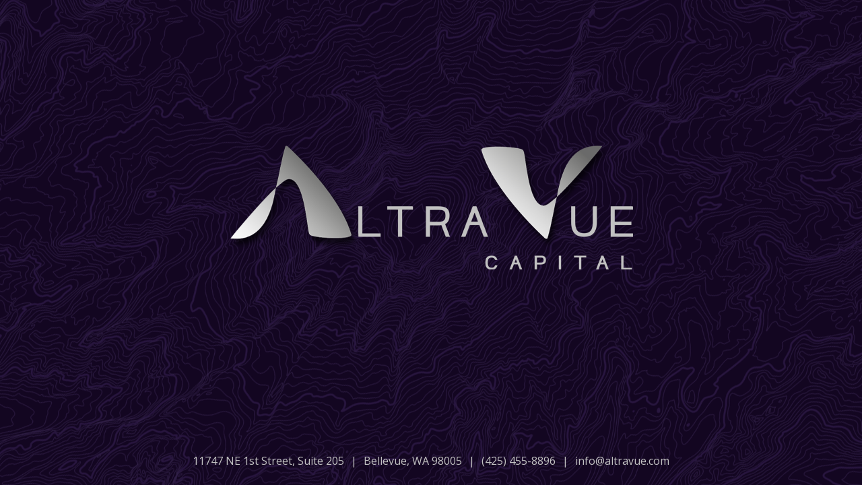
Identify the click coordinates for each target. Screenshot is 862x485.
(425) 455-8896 (519, 460)
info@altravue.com (622, 460)
